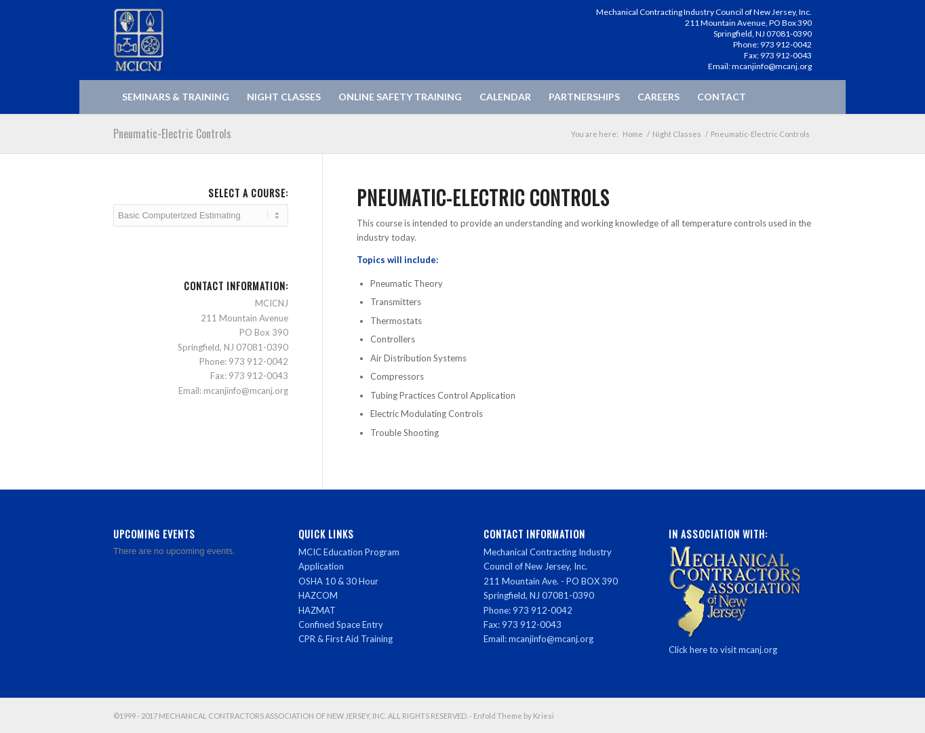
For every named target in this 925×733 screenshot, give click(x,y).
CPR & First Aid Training (345, 638)
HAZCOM (318, 595)
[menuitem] (175, 97)
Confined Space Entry (340, 624)
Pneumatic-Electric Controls (172, 133)
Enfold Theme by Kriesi (513, 715)
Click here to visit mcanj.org (723, 649)
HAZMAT (317, 610)
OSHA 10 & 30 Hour (338, 581)
